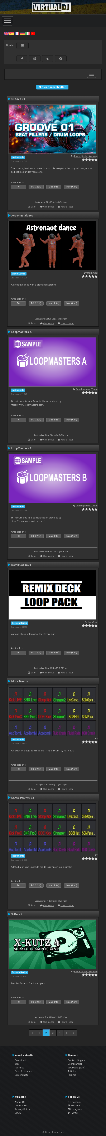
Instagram (75, 1109)
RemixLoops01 (21, 564)
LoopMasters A (21, 331)
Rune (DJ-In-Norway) (85, 156)
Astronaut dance (22, 215)
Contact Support (77, 1060)
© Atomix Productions (53, 1132)
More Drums (19, 681)
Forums (72, 1074)
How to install (67, 206)
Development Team (86, 389)
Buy (17, 1063)
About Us (20, 1102)
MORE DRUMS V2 (22, 797)
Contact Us (21, 1105)
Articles (72, 1071)
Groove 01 (18, 99)
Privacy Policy (22, 1109)
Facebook (74, 1102)
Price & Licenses (23, 1071)
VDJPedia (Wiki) (76, 1067)
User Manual (75, 1063)
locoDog (92, 622)
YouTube (74, 1105)
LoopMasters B (21, 448)
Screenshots (21, 1074)
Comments (48, 206)
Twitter (73, 1112)
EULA (18, 1112)
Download (20, 1060)
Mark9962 (92, 273)
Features (19, 1067)
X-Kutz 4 (17, 914)
